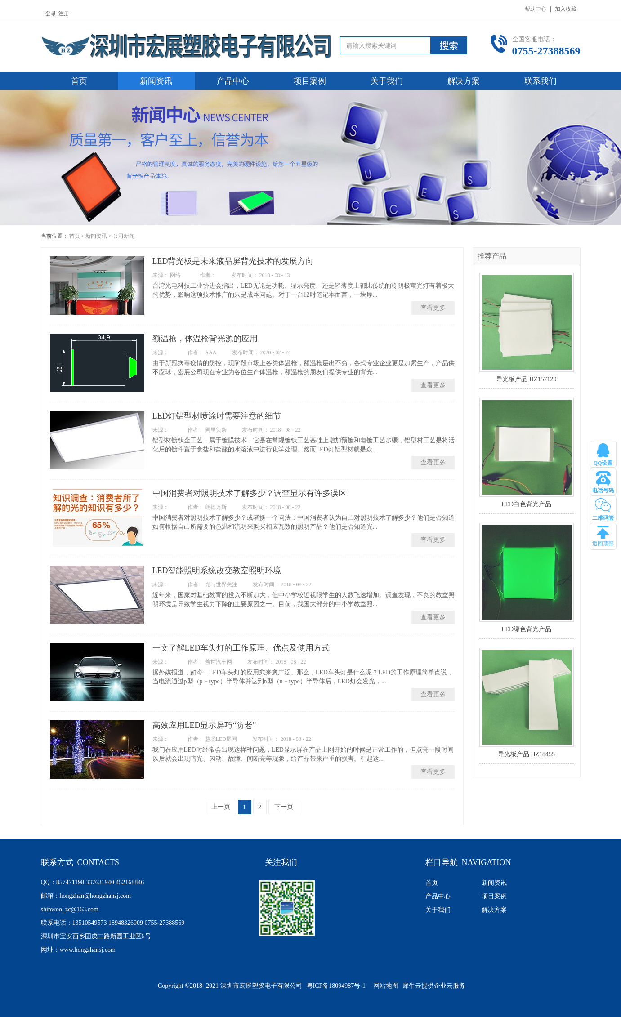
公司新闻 (123, 236)
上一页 (220, 806)
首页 (79, 80)
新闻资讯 (96, 236)
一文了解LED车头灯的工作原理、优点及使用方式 (241, 647)
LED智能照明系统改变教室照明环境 (216, 570)
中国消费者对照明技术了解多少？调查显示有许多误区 (249, 493)
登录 (50, 13)
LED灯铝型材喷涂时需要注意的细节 (216, 415)
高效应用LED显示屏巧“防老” (204, 725)
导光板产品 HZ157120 (526, 379)
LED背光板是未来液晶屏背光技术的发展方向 (233, 261)
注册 (63, 13)
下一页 (283, 806)
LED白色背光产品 (526, 504)
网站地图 (384, 985)
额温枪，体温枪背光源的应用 (205, 338)
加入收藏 (565, 9)
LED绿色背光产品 (526, 629)
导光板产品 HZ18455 (526, 754)
